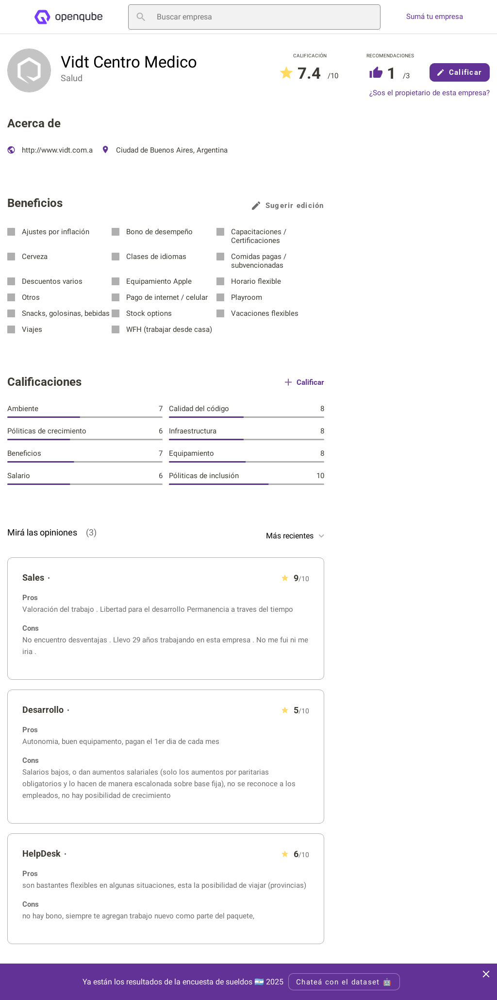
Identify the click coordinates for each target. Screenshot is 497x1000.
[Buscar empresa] (254, 17)
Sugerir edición (288, 205)
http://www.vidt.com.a (50, 150)
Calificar (459, 72)
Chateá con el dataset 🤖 (344, 982)
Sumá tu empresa (434, 17)
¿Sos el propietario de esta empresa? (429, 93)
